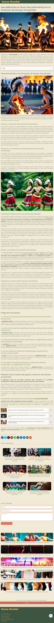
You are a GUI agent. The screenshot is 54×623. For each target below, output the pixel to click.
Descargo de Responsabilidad (7, 619)
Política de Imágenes (5, 617)
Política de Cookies (5, 616)
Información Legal (4, 613)
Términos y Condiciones (6, 614)
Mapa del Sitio (4, 620)
